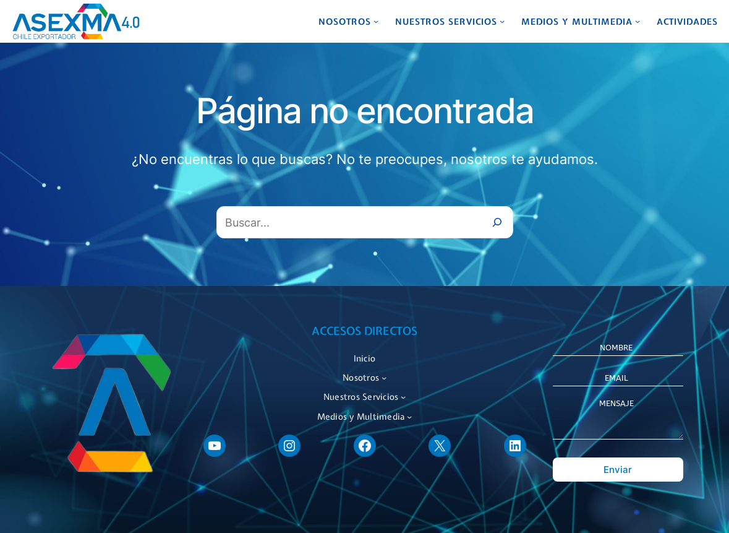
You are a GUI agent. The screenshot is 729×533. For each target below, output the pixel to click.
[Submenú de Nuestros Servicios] (502, 21)
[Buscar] (497, 222)
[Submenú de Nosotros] (375, 21)
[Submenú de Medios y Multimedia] (637, 21)
